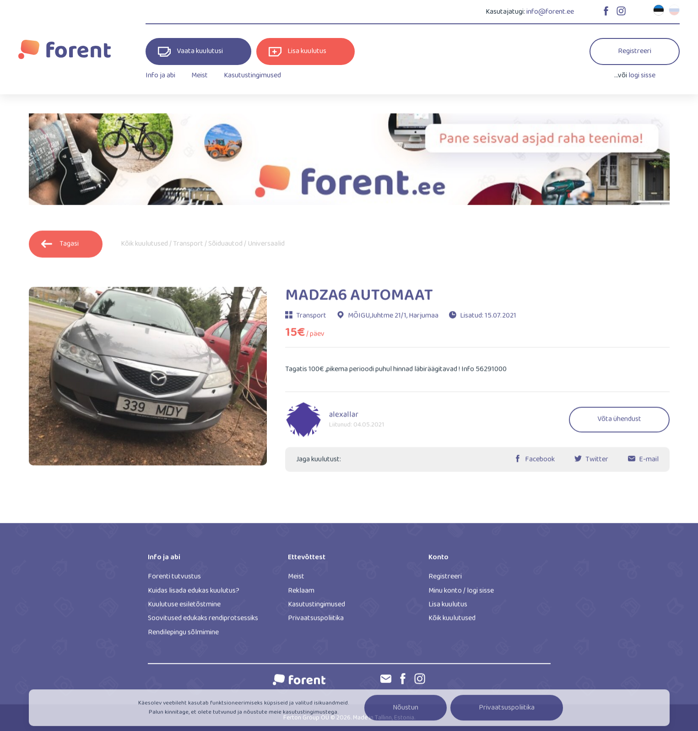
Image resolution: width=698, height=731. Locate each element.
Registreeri (634, 51)
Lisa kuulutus (297, 51)
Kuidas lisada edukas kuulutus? (193, 594)
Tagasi (60, 247)
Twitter (596, 462)
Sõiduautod (225, 247)
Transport (188, 247)
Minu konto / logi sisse (461, 594)
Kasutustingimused (252, 75)
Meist (199, 75)
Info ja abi (160, 75)
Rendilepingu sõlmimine (183, 635)
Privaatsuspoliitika (316, 622)
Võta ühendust (619, 422)
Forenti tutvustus (174, 580)
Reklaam (301, 594)
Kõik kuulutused (144, 247)
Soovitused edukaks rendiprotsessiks (203, 622)
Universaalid (266, 247)
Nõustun (405, 712)
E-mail (649, 462)
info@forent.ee (550, 11)
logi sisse (641, 75)
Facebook (540, 462)
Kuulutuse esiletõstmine (184, 607)
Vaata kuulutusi (190, 51)
